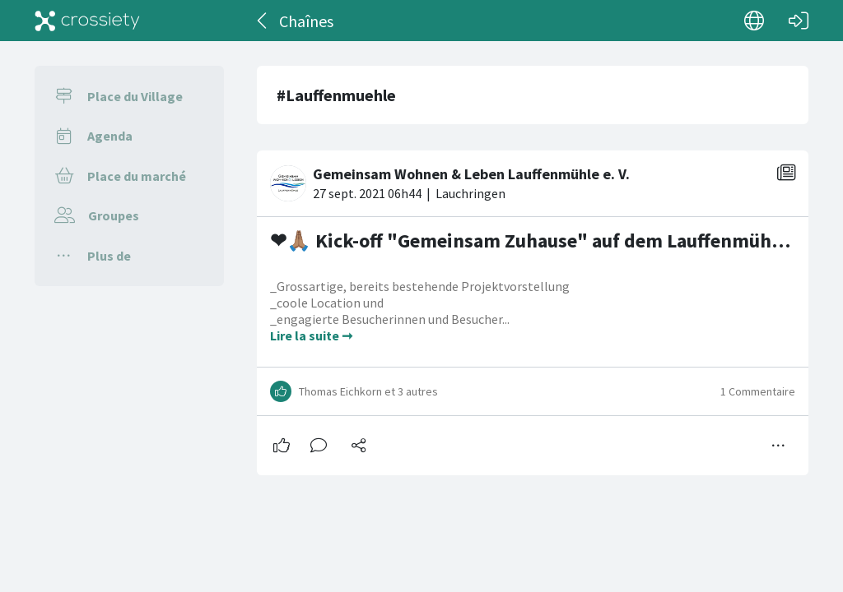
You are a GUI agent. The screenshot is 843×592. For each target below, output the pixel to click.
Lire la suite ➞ (311, 354)
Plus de (109, 255)
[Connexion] (798, 20)
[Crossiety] (87, 20)
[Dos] (263, 20)
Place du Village (135, 96)
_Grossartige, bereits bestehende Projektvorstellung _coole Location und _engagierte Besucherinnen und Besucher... (420, 321)
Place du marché (136, 176)
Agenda (110, 135)
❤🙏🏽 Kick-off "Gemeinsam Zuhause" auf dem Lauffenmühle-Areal (554, 258)
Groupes (113, 215)
